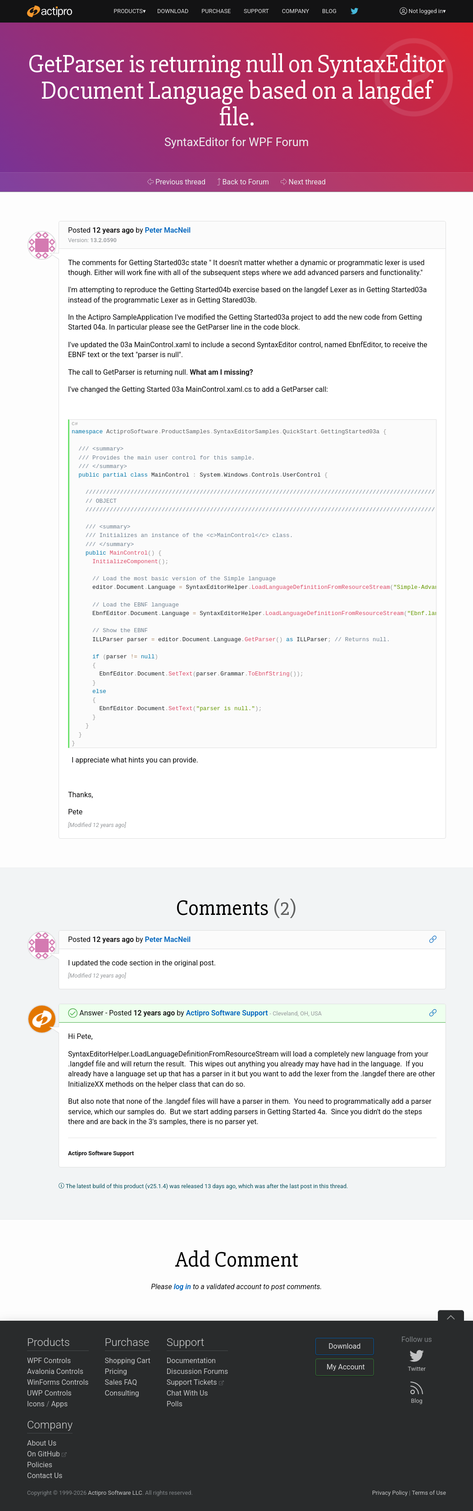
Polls (174, 1404)
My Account (346, 1367)
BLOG (329, 11)
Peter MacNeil (168, 230)
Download (344, 1346)
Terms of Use (429, 1492)
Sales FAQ (121, 1382)
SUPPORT (256, 11)
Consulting (122, 1393)
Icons (36, 1404)
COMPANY (295, 11)
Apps (59, 1404)
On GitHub (47, 1454)
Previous (176, 182)
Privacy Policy (390, 1492)
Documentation (191, 1360)
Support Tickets (195, 1382)
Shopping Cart (127, 1360)
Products (48, 1342)
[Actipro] (49, 11)
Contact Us (45, 1475)
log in (182, 1286)
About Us (41, 1443)
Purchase (127, 1342)
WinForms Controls (58, 1382)
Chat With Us (187, 1393)
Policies (39, 1464)
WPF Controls (49, 1360)
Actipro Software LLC (115, 1492)
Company (50, 1425)
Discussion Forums (197, 1371)
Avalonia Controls (55, 1371)
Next (303, 182)
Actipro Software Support (227, 1013)
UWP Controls (49, 1393)
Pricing (116, 1371)
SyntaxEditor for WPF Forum (236, 142)
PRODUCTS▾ (130, 11)
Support (186, 1342)
